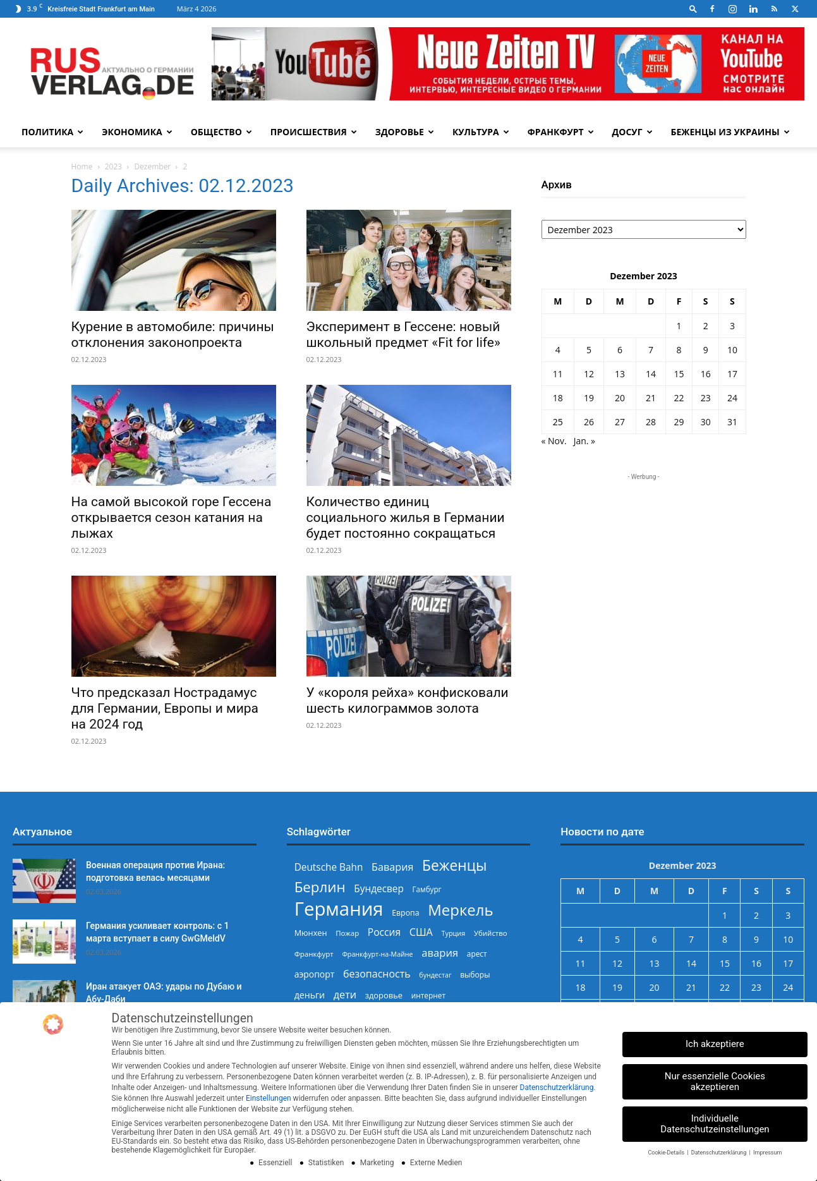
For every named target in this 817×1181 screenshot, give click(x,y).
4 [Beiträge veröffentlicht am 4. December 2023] (557, 350)
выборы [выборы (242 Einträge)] (475, 974)
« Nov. (554, 441)
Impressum (767, 1152)
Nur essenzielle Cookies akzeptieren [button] (715, 1081)
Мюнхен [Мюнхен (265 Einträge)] (310, 932)
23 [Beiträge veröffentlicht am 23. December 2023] (706, 398)
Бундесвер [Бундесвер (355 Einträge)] (379, 888)
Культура (480, 132)
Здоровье (404, 132)
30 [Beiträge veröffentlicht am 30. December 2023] (706, 422)
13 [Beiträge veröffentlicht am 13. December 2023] (620, 374)
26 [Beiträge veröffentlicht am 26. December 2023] (589, 422)
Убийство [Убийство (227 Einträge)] (490, 933)
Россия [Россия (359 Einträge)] (384, 932)
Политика (52, 132)
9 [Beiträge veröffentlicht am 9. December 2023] (705, 350)
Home (82, 166)
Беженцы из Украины (730, 132)
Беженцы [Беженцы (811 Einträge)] (454, 865)
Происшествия (313, 132)
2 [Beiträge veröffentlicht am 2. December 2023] (705, 326)
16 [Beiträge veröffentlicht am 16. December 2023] (706, 374)
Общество (221, 132)
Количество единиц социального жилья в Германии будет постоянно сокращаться (405, 517)
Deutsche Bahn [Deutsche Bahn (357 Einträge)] (328, 867)
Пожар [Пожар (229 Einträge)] (347, 933)
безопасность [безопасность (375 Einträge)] (377, 974)
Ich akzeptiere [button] (715, 1044)
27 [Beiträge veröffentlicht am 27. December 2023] (620, 422)
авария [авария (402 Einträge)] (439, 952)
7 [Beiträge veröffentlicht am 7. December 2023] (650, 350)
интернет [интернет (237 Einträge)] (428, 995)
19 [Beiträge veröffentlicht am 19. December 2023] (589, 398)
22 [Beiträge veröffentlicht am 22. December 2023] (679, 398)
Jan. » (584, 441)
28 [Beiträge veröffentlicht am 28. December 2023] (651, 422)
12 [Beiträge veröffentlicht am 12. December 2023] (589, 374)
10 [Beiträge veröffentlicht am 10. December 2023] (732, 350)
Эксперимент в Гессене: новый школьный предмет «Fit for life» (403, 334)
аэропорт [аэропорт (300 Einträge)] (314, 974)
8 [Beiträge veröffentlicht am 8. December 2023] (679, 350)
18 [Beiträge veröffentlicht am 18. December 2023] (558, 398)
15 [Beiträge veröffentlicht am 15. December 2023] (679, 374)
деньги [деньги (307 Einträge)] (309, 995)
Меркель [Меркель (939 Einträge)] (460, 909)
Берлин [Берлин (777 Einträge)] (320, 886)
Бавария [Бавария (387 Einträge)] (392, 867)
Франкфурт (561, 132)
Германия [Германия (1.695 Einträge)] (339, 909)
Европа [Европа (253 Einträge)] (405, 912)
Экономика (137, 132)
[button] (693, 8)
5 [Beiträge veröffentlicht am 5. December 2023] (588, 350)
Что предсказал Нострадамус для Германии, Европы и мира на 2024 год (165, 708)
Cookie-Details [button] (667, 1152)
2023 (113, 166)
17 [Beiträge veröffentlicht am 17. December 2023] (732, 374)
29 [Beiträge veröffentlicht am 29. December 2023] (679, 422)
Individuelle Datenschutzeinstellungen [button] (715, 1124)
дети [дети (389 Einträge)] (345, 995)
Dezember (152, 166)
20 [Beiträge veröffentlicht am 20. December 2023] (620, 398)
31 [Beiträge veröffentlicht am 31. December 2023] (732, 422)
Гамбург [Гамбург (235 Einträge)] (427, 889)
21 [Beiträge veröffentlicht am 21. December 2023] (651, 398)
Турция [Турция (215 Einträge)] (453, 933)
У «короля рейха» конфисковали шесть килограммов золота (407, 700)
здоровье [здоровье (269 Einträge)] (383, 995)
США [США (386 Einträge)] (421, 932)
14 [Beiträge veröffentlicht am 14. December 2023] (651, 374)
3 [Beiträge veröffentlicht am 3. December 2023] (732, 326)
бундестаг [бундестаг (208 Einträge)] (435, 975)
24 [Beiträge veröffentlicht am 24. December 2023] (732, 398)
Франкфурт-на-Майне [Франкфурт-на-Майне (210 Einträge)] (377, 954)
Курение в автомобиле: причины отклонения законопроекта (172, 334)
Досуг (632, 132)
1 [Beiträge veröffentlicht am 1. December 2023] (679, 326)
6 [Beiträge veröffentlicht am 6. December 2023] (619, 350)
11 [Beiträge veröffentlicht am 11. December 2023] (558, 374)
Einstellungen (268, 1098)
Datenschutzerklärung (557, 1087)
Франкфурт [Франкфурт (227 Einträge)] (314, 954)
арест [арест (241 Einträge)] (477, 953)
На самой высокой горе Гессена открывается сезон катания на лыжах (171, 517)
